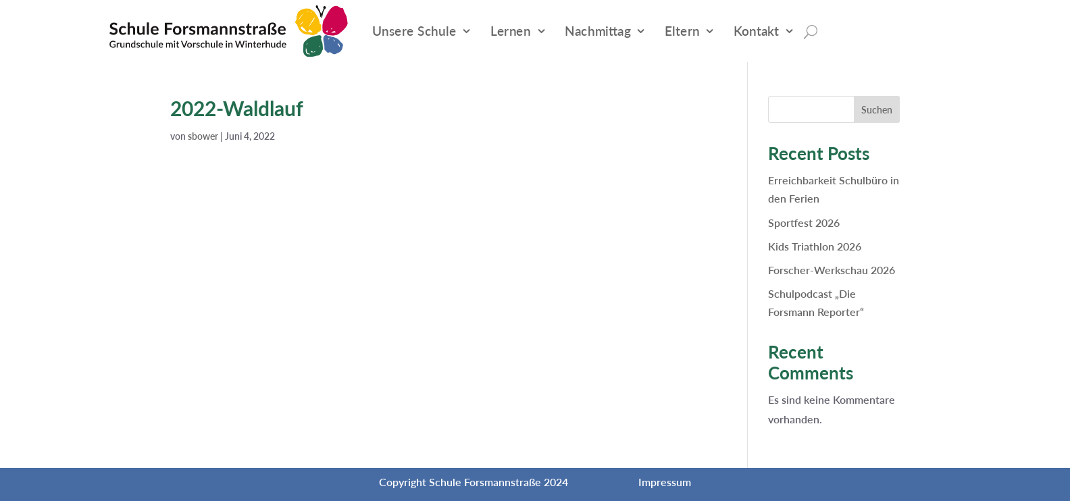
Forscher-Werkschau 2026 (831, 269)
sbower (203, 136)
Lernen (510, 30)
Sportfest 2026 (804, 222)
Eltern (682, 30)
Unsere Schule (414, 30)
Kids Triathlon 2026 (814, 246)
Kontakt (756, 30)
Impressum (664, 481)
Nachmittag (597, 30)
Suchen (876, 109)
